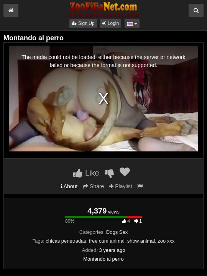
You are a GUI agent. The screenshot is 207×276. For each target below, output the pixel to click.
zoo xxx (166, 241)
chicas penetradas (66, 241)
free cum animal (106, 241)
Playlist (120, 186)
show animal (141, 241)
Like (86, 173)
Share (93, 186)
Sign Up (83, 23)
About (69, 186)
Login (110, 23)
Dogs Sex (117, 232)
